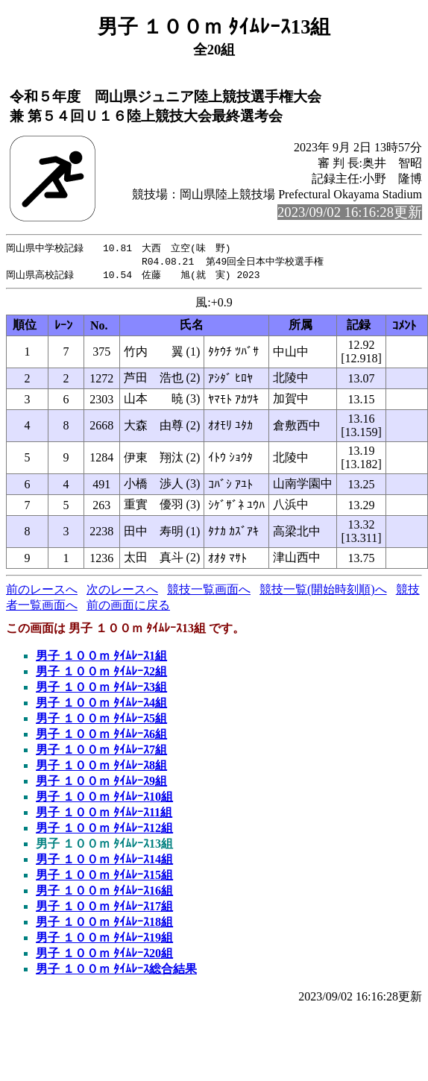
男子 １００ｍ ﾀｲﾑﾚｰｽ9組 (101, 783)
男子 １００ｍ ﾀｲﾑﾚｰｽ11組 (104, 814)
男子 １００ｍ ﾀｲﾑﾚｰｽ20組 (104, 955)
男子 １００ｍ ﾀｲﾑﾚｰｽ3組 (101, 689)
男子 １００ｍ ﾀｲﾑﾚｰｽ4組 (101, 705)
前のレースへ (42, 591)
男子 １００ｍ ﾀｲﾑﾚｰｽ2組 (101, 673)
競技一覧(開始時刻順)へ (323, 591)
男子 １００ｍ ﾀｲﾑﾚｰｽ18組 (104, 924)
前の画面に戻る (128, 607)
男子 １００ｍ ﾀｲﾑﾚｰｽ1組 (101, 658)
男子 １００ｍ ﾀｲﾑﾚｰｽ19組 (104, 939)
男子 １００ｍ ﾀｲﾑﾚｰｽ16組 (104, 892)
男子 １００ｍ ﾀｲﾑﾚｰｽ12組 (104, 830)
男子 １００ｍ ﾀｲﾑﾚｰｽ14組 (104, 861)
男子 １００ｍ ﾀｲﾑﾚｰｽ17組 (104, 908)
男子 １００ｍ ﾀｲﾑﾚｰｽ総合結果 (116, 971)
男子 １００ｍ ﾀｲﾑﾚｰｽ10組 (104, 798)
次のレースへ (122, 591)
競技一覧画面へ (209, 591)
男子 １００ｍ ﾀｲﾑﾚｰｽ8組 (101, 767)
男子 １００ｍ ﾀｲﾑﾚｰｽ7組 (101, 752)
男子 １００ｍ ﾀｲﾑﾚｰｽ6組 (101, 736)
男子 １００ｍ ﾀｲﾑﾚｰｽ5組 (101, 720)
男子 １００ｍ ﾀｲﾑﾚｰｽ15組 (104, 877)
